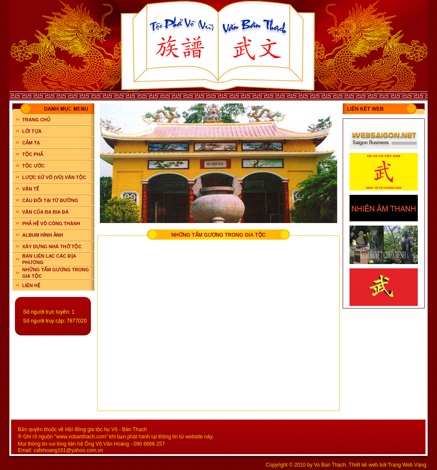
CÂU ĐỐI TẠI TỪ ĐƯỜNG (50, 200)
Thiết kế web (363, 465)
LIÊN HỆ (31, 285)
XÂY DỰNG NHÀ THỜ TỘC (52, 246)
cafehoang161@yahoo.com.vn (68, 450)
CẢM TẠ (31, 142)
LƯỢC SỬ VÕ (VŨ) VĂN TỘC (54, 177)
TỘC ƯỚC (33, 165)
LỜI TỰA (32, 131)
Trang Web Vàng (407, 465)
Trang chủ (36, 119)
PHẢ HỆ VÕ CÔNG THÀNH (51, 223)
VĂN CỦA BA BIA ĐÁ (45, 211)
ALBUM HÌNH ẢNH (42, 235)
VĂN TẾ (30, 188)
